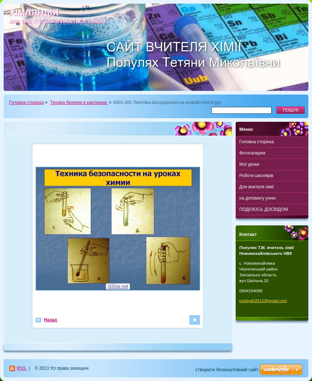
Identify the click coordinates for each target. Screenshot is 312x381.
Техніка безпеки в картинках (79, 102)
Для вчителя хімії (256, 186)
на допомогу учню (257, 198)
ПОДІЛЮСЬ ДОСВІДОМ (263, 209)
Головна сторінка (26, 102)
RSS (22, 368)
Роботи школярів (256, 175)
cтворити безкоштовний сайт (227, 369)
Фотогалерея (252, 153)
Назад (50, 319)
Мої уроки (249, 164)
